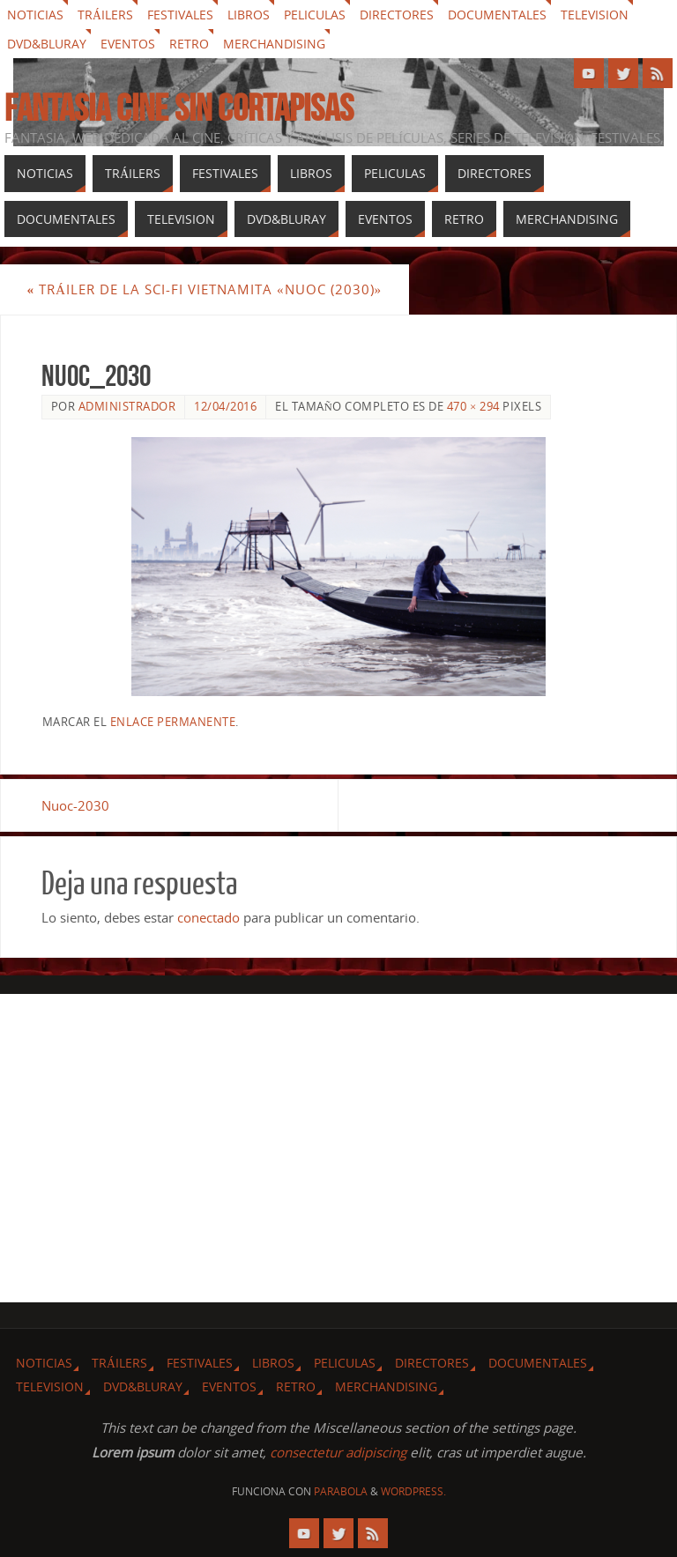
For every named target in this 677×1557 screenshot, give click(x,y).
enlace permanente (173, 722)
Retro (189, 43)
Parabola (341, 1491)
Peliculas (315, 14)
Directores (397, 14)
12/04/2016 (225, 406)
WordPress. (413, 1491)
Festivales (180, 14)
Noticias (35, 14)
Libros (248, 14)
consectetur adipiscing (338, 1452)
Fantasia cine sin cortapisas (178, 107)
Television (595, 14)
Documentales (497, 14)
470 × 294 (473, 406)
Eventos (127, 43)
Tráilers (105, 14)
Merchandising (274, 43)
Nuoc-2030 (75, 805)
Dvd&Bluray (46, 43)
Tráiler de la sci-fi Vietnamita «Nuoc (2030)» (204, 289)
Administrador (127, 406)
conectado (208, 917)
